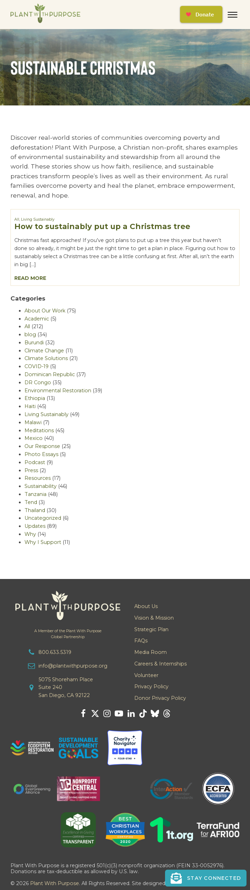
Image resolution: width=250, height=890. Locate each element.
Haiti (30, 406)
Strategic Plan (151, 629)
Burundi (34, 342)
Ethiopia (34, 398)
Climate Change (44, 350)
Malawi (33, 422)
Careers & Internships (160, 664)
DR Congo (37, 382)
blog (30, 334)
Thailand (34, 510)
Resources (37, 478)
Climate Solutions (46, 358)
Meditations (39, 430)
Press (31, 470)
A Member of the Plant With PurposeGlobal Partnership (67, 634)
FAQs (141, 640)
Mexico (33, 438)
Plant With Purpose (54, 883)
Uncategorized (42, 518)
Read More (30, 278)
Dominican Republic (49, 374)
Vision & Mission (154, 618)
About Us (146, 606)
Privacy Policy (151, 686)
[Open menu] (233, 15)
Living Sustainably (38, 219)
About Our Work (44, 311)
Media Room (150, 652)
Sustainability (40, 486)
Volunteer (146, 675)
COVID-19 (36, 366)
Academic (36, 319)
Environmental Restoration (57, 390)
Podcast (34, 462)
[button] (206, 878)
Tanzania (35, 494)
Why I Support (42, 542)
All (16, 219)
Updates (34, 526)
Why (30, 534)
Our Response (42, 446)
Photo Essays (41, 454)
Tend (30, 502)
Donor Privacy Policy (160, 698)
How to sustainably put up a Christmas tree (102, 226)
